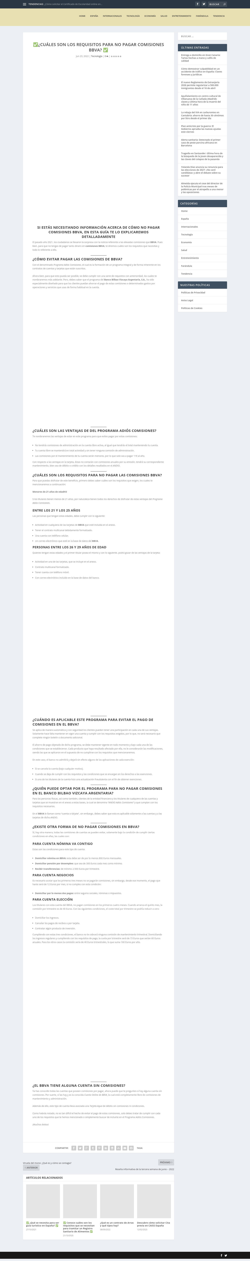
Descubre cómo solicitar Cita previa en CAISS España (153, 1226)
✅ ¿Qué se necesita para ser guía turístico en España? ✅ (42, 1226)
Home (82, 18)
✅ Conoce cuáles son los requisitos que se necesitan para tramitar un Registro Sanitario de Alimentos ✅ (79, 1229)
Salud (164, 18)
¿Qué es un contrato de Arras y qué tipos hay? (117, 1226)
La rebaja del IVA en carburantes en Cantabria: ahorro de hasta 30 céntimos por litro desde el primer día (202, 117)
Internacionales (112, 18)
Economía (150, 18)
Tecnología (133, 18)
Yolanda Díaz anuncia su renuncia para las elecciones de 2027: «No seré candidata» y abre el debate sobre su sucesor (202, 173)
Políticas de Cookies (191, 310)
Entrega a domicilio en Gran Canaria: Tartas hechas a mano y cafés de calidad (200, 60)
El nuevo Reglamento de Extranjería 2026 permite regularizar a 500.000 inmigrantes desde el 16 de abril (200, 87)
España (94, 18)
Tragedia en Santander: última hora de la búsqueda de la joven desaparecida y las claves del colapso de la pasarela (202, 158)
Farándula (202, 18)
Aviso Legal (187, 302)
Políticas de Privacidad (193, 294)
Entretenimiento (181, 18)
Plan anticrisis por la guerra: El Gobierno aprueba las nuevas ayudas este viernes (201, 131)
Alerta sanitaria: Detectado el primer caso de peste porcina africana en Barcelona (201, 144)
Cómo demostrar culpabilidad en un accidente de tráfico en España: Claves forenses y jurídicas (201, 73)
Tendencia (219, 18)
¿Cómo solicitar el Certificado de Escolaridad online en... (73, 4)
